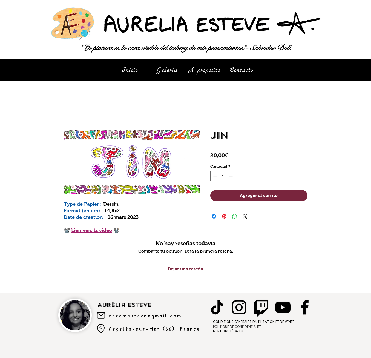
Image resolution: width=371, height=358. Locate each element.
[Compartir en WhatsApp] (234, 216)
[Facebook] (304, 307)
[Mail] (101, 315)
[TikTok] (217, 307)
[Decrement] (214, 176)
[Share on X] (245, 216)
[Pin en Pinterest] (224, 216)
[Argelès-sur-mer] (101, 328)
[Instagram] (239, 307)
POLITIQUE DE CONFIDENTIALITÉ (237, 326)
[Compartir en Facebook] (214, 216)
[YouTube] (282, 307)
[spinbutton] (223, 176)
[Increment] (231, 176)
